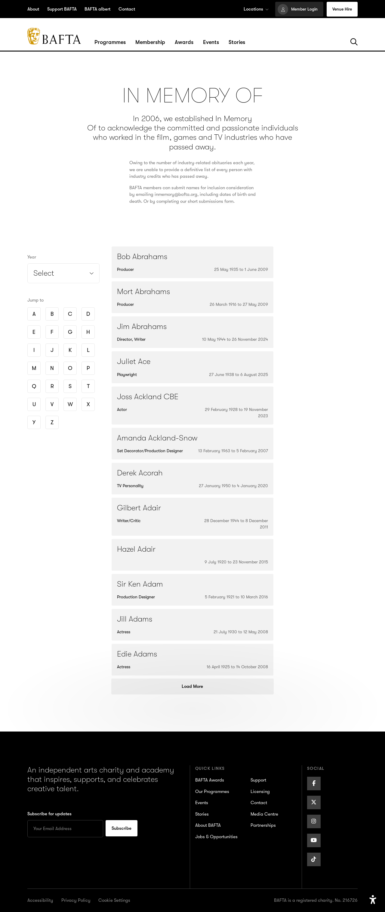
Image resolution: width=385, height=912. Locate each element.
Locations (256, 9)
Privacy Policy (76, 900)
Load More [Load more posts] (192, 686)
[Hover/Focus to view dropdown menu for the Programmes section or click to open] (110, 42)
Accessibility (40, 900)
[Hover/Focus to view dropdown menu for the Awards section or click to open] (184, 42)
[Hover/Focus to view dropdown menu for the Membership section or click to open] (150, 42)
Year (31, 257)
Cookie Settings (114, 900)
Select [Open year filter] (43, 273)
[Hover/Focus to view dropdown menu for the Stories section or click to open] (237, 42)
